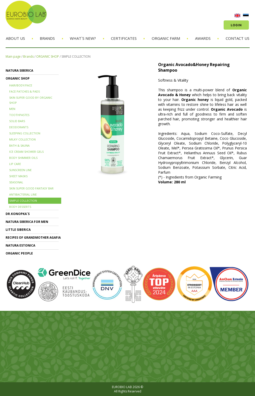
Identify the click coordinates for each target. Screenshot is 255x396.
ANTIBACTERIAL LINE (23, 194)
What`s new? (83, 38)
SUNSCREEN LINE (20, 170)
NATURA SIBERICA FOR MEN (27, 222)
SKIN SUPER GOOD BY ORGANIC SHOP (30, 100)
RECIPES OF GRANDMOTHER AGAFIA (33, 237)
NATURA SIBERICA (19, 70)
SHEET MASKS (18, 176)
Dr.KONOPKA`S (18, 214)
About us (15, 38)
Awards (203, 38)
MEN (12, 109)
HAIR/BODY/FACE (20, 85)
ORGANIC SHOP (47, 56)
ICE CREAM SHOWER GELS (26, 152)
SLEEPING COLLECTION (24, 133)
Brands (47, 38)
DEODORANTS (18, 127)
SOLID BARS (17, 121)
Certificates (124, 38)
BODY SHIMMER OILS (23, 158)
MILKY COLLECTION (22, 139)
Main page (13, 56)
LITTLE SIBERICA (18, 229)
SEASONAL (16, 182)
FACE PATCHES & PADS (24, 91)
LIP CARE (15, 164)
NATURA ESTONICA (20, 245)
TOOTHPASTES (19, 115)
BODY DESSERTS (20, 207)
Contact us (237, 38)
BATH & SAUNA (19, 145)
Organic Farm (166, 38)
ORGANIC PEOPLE (19, 253)
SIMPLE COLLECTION (76, 56)
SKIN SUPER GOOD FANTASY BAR (31, 188)
